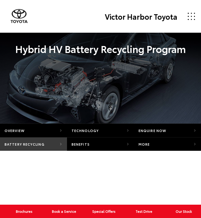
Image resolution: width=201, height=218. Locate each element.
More (144, 144)
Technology (85, 130)
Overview (15, 130)
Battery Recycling (25, 144)
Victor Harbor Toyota (141, 16)
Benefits (81, 144)
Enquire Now (152, 130)
